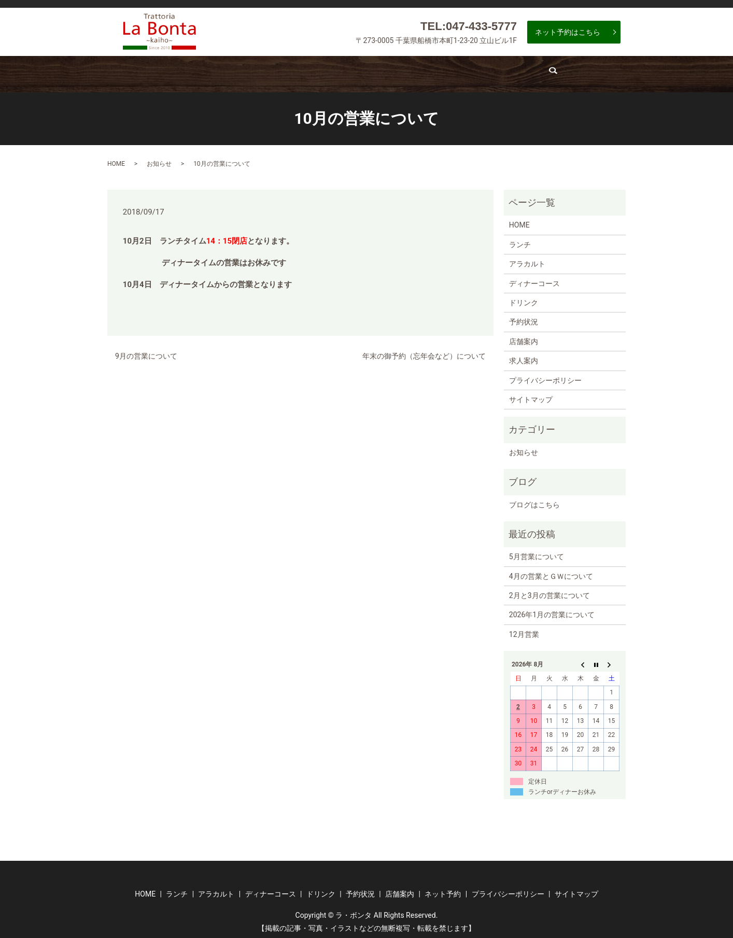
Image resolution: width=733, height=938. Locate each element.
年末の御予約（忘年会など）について (424, 352)
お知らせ (159, 159)
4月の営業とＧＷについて (551, 571)
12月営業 (524, 630)
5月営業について (536, 552)
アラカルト (247, 72)
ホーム (144, 72)
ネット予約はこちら (567, 32)
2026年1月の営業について (552, 610)
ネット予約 (443, 890)
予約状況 (443, 72)
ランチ (192, 72)
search (606, 75)
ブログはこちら (534, 500)
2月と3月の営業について (549, 591)
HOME (116, 159)
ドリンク (383, 72)
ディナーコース (316, 72)
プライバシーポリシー (545, 376)
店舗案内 (503, 72)
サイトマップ (531, 395)
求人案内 (559, 72)
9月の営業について (146, 352)
